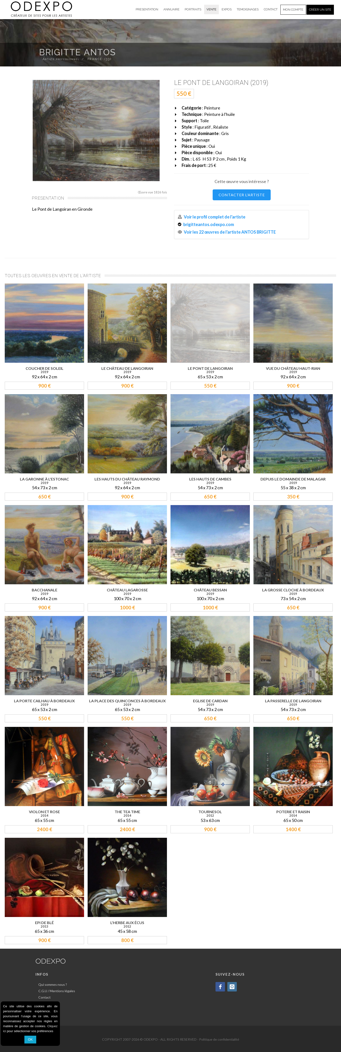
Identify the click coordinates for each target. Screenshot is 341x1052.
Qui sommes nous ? (52, 984)
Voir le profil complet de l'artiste (214, 216)
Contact (44, 997)
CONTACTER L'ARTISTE (242, 194)
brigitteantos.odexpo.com (208, 224)
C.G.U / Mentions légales (56, 991)
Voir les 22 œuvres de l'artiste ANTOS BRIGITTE (230, 232)
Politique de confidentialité (219, 1039)
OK (30, 1039)
